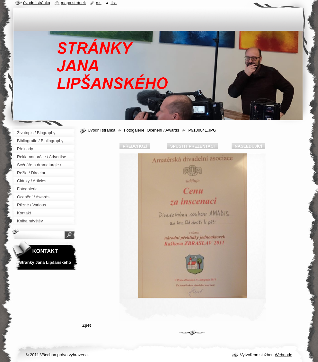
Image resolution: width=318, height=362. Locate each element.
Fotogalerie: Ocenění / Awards (151, 130)
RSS (99, 2)
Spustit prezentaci (192, 146)
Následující (248, 146)
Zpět (86, 325)
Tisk (113, 2)
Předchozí (135, 146)
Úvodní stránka (101, 130)
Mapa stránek (73, 2)
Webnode (283, 354)
